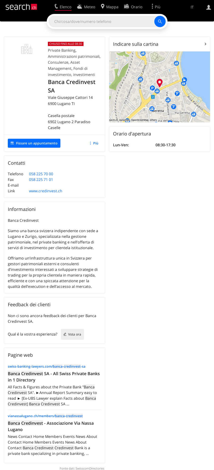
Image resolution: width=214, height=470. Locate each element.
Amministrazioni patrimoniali (74, 56)
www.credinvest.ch (45, 190)
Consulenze (58, 62)
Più (95, 143)
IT (192, 7)
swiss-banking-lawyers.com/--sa (46, 366)
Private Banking (62, 50)
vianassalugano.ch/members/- (45, 416)
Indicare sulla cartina (135, 44)
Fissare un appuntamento (37, 143)
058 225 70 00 (41, 173)
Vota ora (74, 334)
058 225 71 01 (41, 179)
